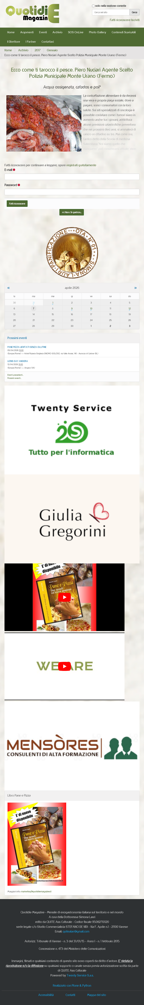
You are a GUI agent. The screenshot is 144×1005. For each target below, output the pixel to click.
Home (11, 32)
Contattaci (48, 41)
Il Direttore (13, 41)
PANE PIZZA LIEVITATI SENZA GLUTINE (27, 346)
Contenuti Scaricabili (124, 32)
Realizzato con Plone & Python (72, 985)
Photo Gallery (97, 32)
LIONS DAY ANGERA (18, 360)
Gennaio (52, 50)
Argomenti (27, 32)
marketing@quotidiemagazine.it (36, 891)
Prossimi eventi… (15, 378)
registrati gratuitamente (81, 165)
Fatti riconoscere (120, 20)
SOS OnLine (75, 32)
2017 (37, 50)
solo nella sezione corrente (110, 5)
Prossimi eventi (17, 338)
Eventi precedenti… (16, 375)
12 (130, 308)
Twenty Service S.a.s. (80, 975)
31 (34, 302)
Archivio (57, 32)
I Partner (31, 41)
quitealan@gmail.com (76, 931)
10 (91, 308)
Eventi (43, 32)
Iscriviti (135, 20)
